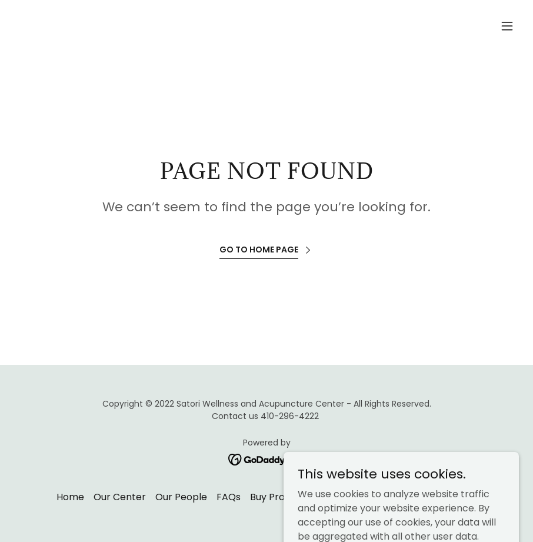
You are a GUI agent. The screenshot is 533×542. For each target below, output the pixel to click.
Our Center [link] (120, 497)
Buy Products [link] (280, 497)
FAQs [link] (228, 497)
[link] (266, 458)
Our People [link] (181, 497)
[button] (507, 26)
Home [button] (70, 497)
